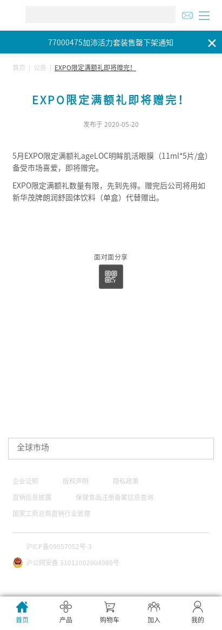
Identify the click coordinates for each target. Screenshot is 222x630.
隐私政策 (126, 481)
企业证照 (25, 481)
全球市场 (33, 447)
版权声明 (76, 481)
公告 (39, 67)
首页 (18, 67)
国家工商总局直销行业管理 (51, 513)
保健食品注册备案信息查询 (114, 497)
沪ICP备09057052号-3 (59, 546)
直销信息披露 (31, 497)
